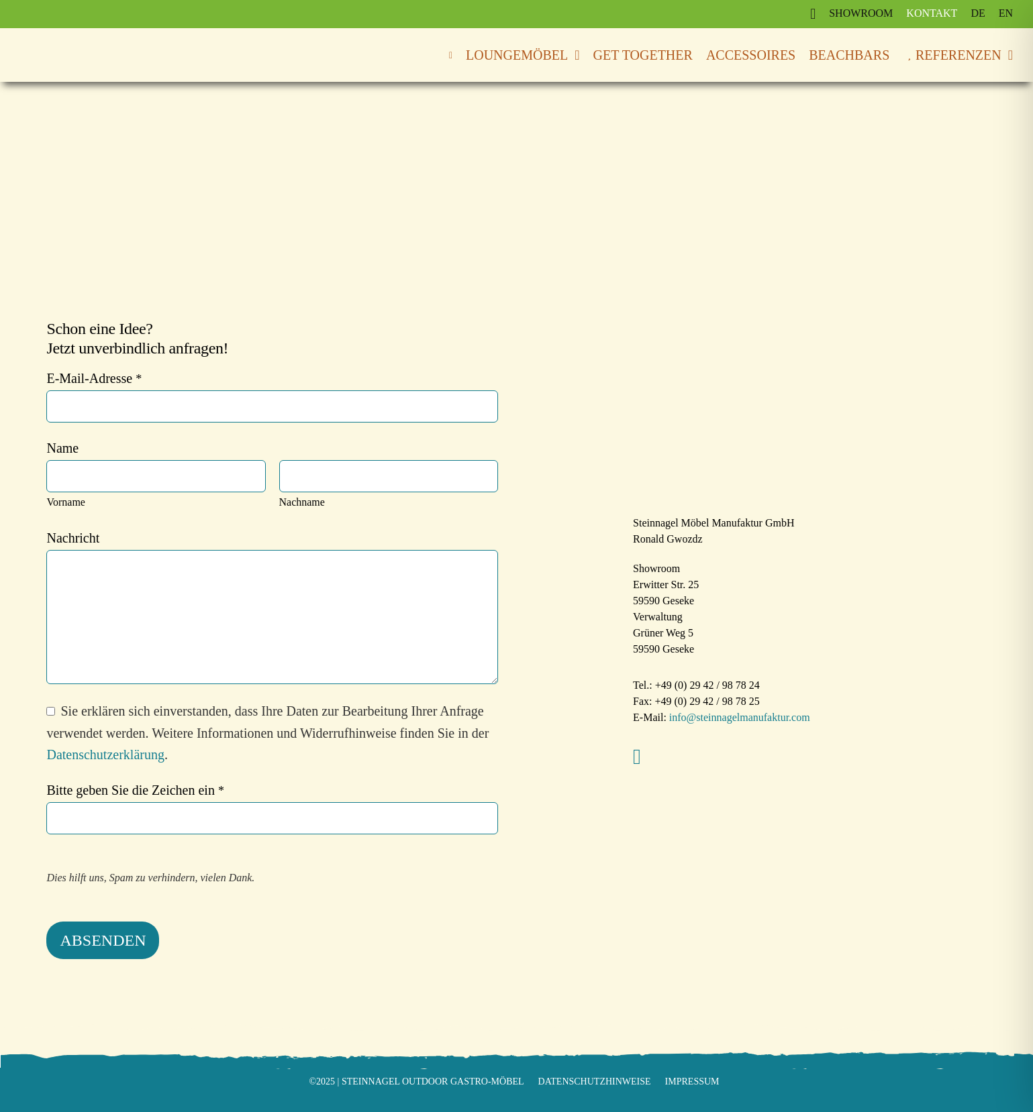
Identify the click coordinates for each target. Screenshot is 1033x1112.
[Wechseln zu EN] (1006, 13)
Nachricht (72, 538)
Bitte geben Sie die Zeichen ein (135, 790)
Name (62, 448)
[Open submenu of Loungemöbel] (573, 55)
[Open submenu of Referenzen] (1007, 55)
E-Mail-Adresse (94, 378)
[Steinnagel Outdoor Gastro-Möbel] (100, 46)
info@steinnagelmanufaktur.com (738, 717)
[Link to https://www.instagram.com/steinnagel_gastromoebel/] (813, 14)
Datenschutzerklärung (105, 754)
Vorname (65, 502)
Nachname (302, 502)
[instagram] (637, 756)
